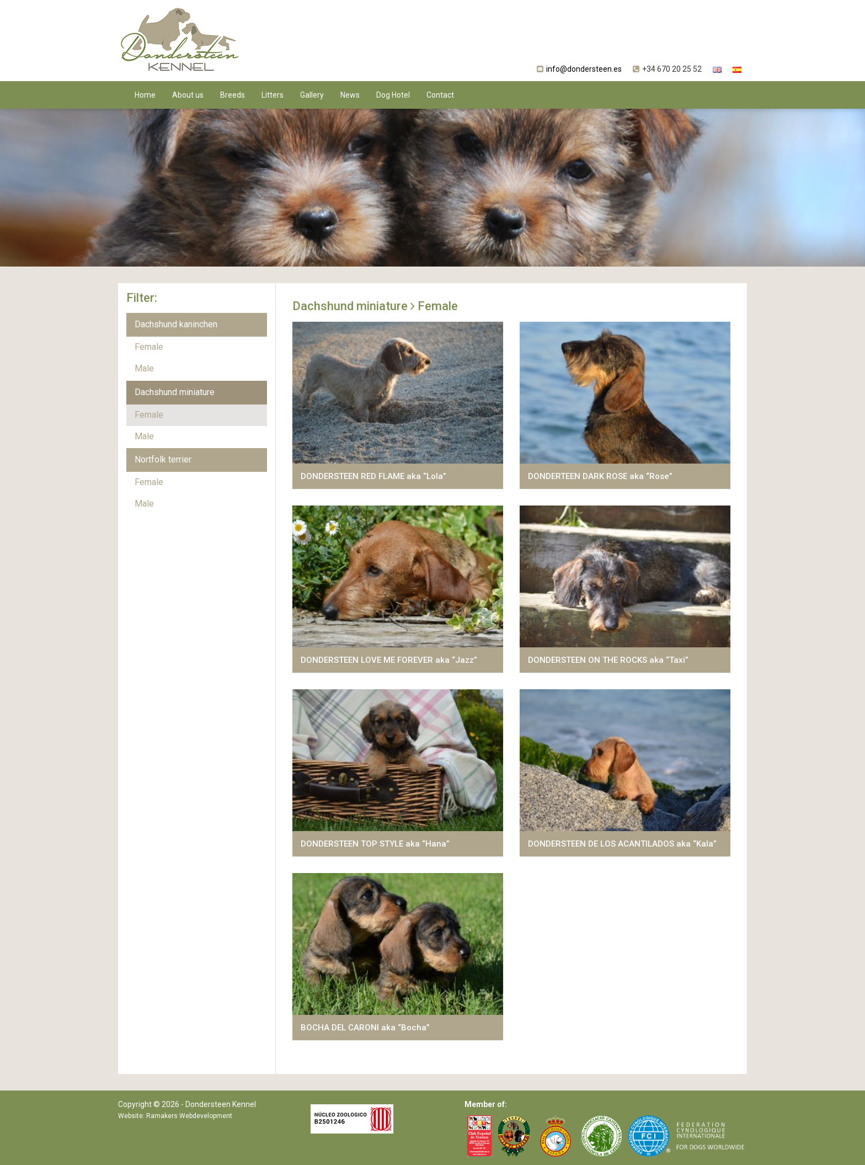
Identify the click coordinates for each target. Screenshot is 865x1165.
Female (149, 347)
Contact (440, 95)
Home (145, 95)
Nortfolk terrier (163, 459)
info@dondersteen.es (584, 69)
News (350, 95)
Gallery (312, 95)
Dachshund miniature (175, 392)
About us (188, 95)
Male (144, 368)
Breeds (232, 95)
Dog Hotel (393, 95)
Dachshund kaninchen (176, 324)
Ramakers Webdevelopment (189, 1116)
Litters (272, 95)
